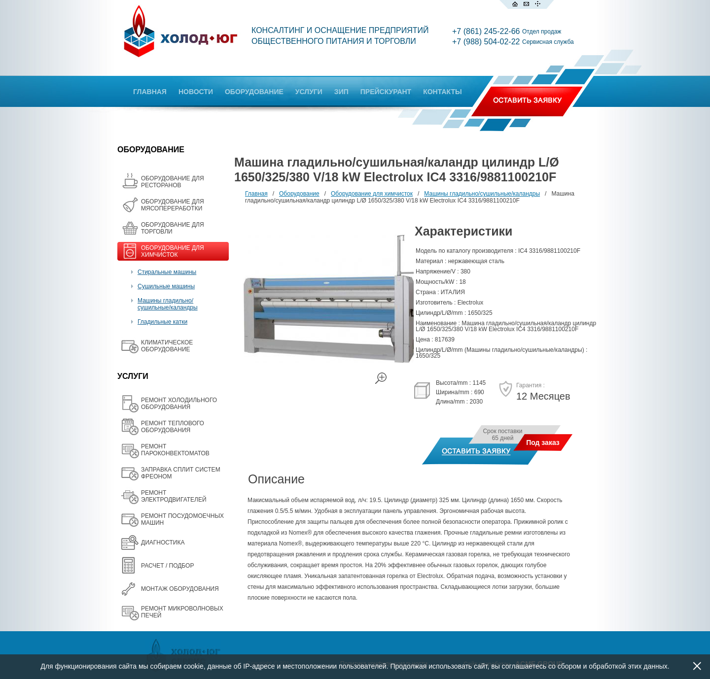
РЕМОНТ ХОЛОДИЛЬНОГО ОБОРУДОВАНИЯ (179, 403)
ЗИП (341, 92)
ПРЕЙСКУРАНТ (385, 92)
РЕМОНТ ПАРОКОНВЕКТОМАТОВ (175, 450)
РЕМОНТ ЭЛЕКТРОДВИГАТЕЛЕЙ (174, 496)
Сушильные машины (166, 286)
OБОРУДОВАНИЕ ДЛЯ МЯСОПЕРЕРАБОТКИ (172, 205)
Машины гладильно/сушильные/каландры (168, 304)
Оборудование (299, 193)
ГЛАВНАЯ (150, 92)
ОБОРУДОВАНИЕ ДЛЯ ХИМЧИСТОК (172, 251)
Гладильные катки (162, 321)
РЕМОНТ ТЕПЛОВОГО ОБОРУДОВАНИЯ (172, 427)
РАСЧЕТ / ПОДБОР (167, 565)
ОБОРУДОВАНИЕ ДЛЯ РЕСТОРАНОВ (172, 182)
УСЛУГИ (308, 92)
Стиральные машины (167, 272)
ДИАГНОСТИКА (162, 542)
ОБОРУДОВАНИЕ (254, 92)
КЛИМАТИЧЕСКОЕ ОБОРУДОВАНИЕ (167, 346)
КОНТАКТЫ (442, 92)
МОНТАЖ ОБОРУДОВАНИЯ (180, 588)
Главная (256, 193)
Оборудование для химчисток (372, 193)
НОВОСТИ (195, 92)
